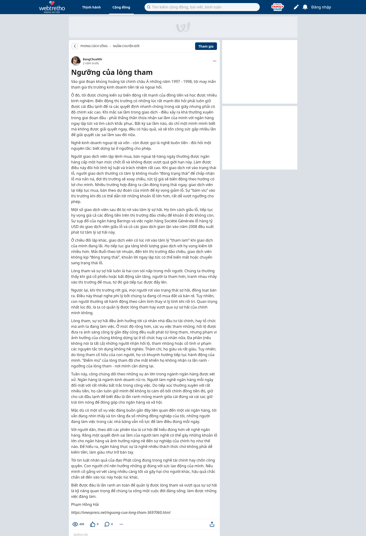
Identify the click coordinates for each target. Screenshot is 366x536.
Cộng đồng (121, 7)
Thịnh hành (91, 7)
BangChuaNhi (92, 59)
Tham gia (205, 46)
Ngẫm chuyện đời (126, 46)
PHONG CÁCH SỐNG (94, 46)
